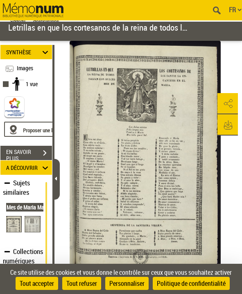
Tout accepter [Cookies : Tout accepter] (37, 283)
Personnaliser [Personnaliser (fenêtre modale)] (127, 283)
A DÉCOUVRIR (28, 167)
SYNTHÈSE (28, 52)
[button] (227, 103)
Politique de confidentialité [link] (191, 283)
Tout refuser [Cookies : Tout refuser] (81, 283)
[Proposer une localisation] (43, 129)
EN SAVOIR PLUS (29, 153)
